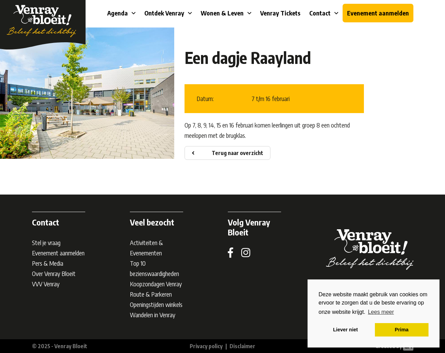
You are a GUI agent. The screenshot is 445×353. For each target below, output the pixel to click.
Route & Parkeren (151, 294)
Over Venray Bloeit (54, 273)
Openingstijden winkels (156, 304)
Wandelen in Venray (152, 315)
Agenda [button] (118, 13)
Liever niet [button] (345, 329)
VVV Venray (45, 284)
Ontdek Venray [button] (165, 13)
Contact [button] (320, 13)
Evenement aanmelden (378, 13)
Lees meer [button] (381, 312)
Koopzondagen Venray (156, 284)
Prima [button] (402, 329)
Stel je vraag (46, 242)
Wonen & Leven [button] (223, 13)
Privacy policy (206, 346)
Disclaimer (242, 346)
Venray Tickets (280, 13)
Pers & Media (47, 263)
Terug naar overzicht (237, 153)
